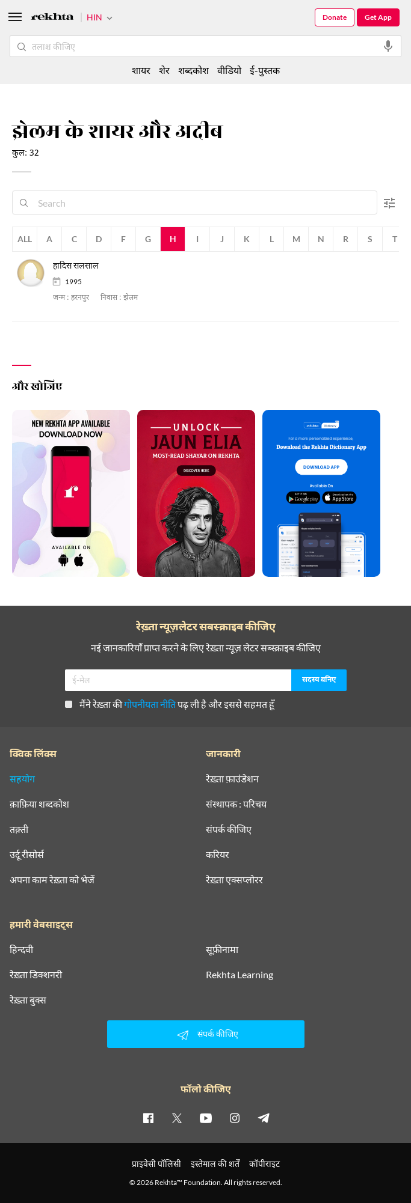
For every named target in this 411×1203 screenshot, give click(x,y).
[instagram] (234, 1117)
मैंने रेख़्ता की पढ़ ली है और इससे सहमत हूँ (169, 704)
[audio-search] (388, 46)
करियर (217, 854)
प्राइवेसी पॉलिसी (156, 1164)
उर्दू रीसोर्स (27, 854)
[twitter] (177, 1117)
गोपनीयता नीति (150, 704)
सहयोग (22, 779)
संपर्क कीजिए (229, 829)
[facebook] (148, 1117)
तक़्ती (19, 829)
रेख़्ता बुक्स (28, 1000)
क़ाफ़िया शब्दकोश (39, 804)
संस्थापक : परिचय (236, 804)
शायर (141, 70)
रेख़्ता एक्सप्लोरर (234, 880)
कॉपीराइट (264, 1164)
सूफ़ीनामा (222, 949)
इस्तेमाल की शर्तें (215, 1164)
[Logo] (52, 18)
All (24, 239)
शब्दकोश (193, 70)
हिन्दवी (21, 949)
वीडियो (229, 70)
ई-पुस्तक (265, 70)
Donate (335, 17)
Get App (378, 17)
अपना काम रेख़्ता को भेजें (52, 880)
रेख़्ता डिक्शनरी (36, 974)
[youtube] (205, 1117)
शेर (164, 70)
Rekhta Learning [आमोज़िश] (239, 974)
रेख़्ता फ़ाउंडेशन (232, 779)
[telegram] (263, 1117)
